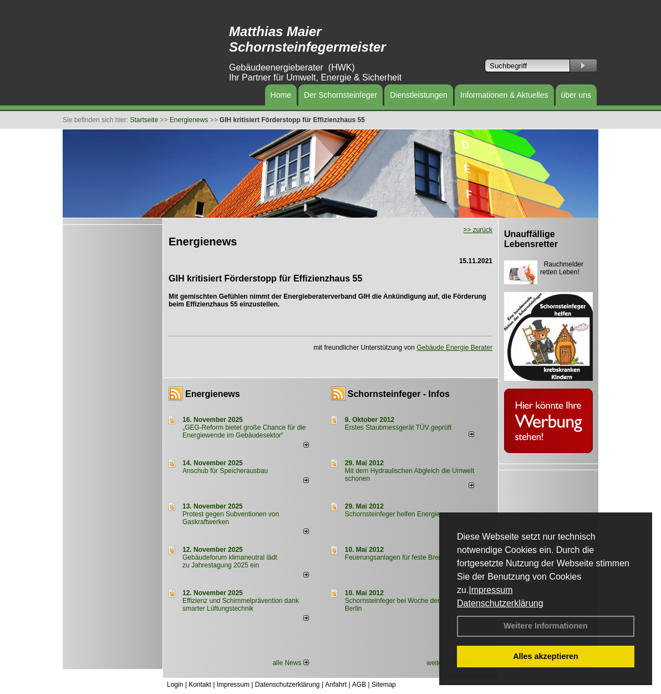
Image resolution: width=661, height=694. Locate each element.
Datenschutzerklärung (500, 603)
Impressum (490, 590)
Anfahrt (336, 684)
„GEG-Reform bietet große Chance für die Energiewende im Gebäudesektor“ (244, 431)
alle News (290, 663)
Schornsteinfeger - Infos (399, 394)
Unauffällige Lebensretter (531, 239)
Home (281, 94)
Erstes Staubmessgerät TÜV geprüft (398, 427)
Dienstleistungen (419, 94)
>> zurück (477, 230)
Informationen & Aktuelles (504, 94)
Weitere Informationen (546, 625)
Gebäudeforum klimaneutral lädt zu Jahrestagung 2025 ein (229, 561)
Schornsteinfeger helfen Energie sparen (403, 514)
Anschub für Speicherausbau (225, 471)
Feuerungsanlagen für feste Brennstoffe (403, 557)
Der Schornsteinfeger (340, 94)
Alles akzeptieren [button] (545, 656)
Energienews (212, 394)
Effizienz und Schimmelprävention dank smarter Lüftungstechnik (240, 604)
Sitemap (384, 684)
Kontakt (200, 684)
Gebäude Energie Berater (454, 347)
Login (175, 684)
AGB (359, 684)
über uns (576, 94)
